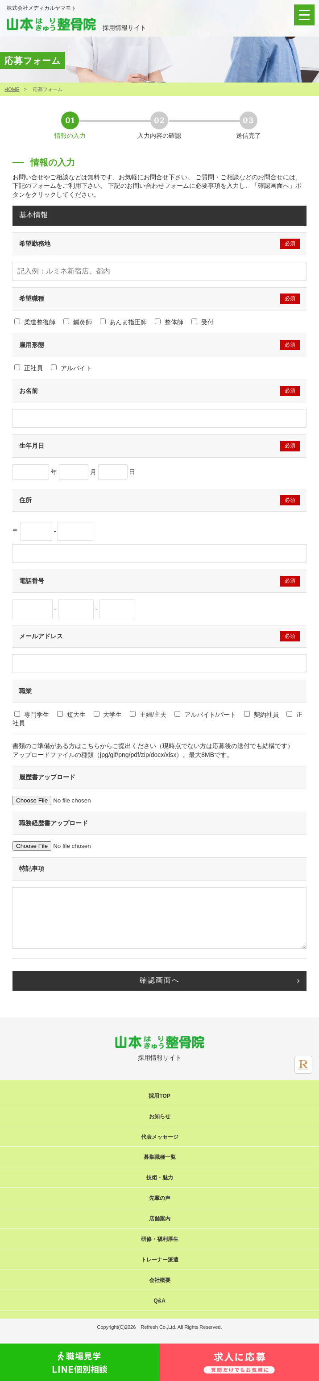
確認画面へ (160, 980)
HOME (12, 89)
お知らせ (159, 1116)
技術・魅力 (159, 1177)
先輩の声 (159, 1198)
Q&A (159, 1301)
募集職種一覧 (160, 1157)
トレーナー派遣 (159, 1260)
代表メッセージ (159, 1137)
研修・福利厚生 (159, 1239)
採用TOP (159, 1096)
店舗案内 (159, 1219)
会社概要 (159, 1280)
